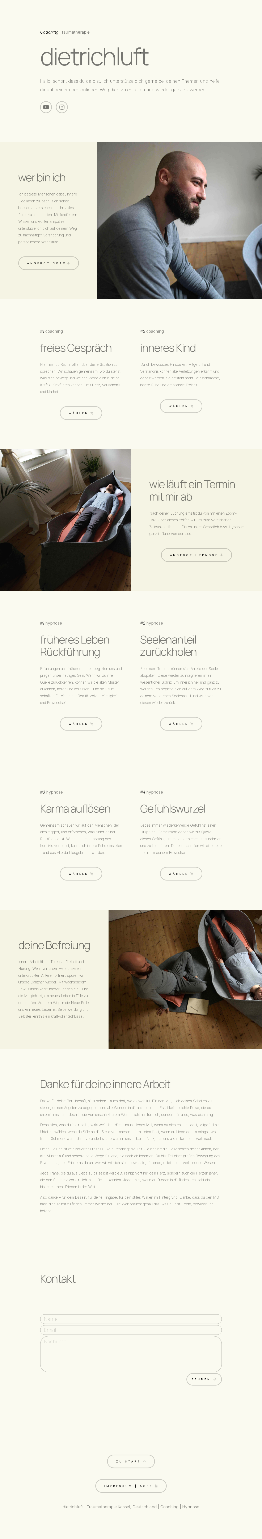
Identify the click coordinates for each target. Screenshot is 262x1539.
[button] (46, 107)
